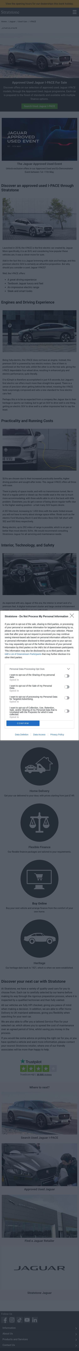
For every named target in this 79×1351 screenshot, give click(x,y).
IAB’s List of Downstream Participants (23, 654)
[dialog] (39, 675)
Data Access (39, 734)
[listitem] (39, 668)
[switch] (66, 675)
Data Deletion (21, 734)
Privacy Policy (57, 734)
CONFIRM (23, 723)
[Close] (73, 616)
